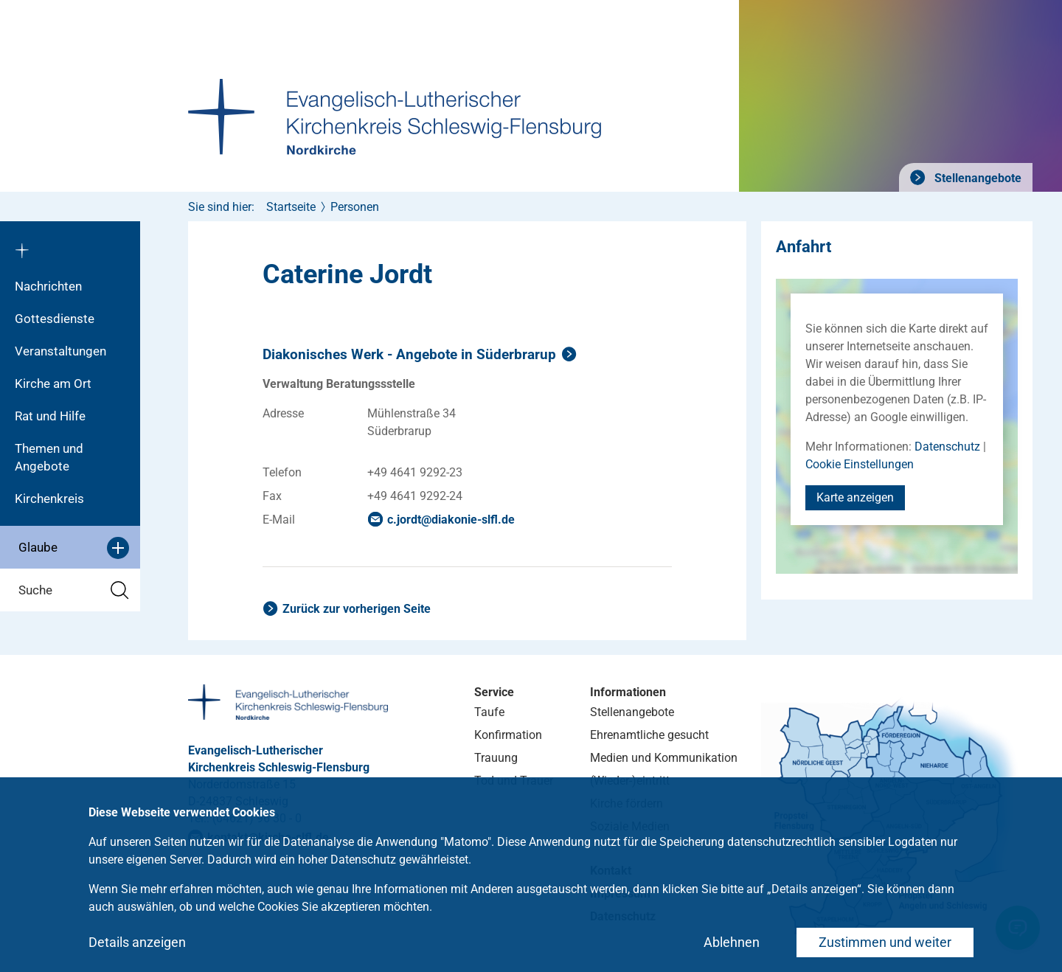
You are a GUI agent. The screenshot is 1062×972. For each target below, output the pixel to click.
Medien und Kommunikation (664, 758)
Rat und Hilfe (50, 416)
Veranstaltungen (60, 351)
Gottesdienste (54, 318)
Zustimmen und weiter (885, 942)
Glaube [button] (73, 548)
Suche (73, 590)
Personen (354, 207)
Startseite (291, 207)
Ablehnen (732, 942)
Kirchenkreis (49, 498)
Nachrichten (48, 286)
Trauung (496, 758)
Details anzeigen (137, 942)
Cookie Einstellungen (859, 464)
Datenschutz (947, 447)
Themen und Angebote (49, 457)
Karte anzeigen (855, 497)
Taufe (489, 712)
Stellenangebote (976, 178)
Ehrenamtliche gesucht (649, 735)
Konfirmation (508, 735)
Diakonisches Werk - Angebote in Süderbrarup (409, 354)
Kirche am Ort (53, 383)
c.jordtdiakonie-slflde (451, 520)
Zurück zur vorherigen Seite (356, 609)
